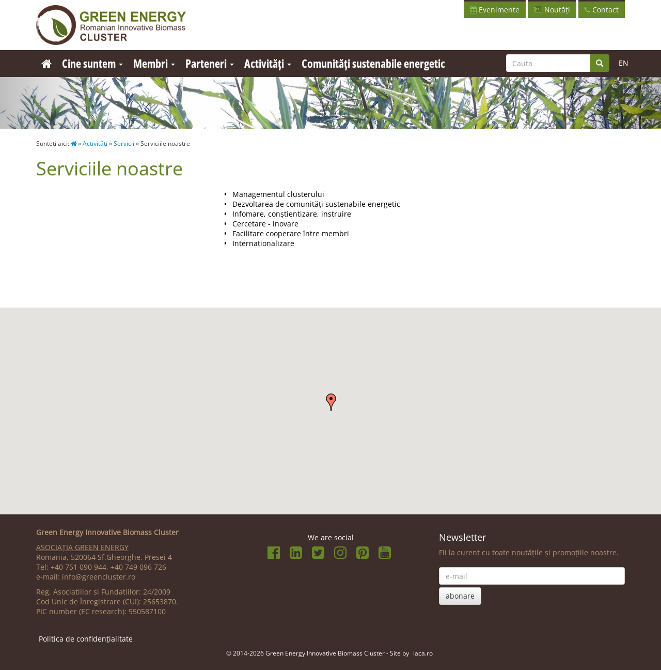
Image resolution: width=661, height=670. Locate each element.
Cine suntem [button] (92, 63)
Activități (95, 143)
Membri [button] (154, 63)
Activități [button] (267, 63)
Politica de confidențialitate (86, 639)
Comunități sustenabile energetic (373, 63)
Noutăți (552, 9)
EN (623, 63)
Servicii (124, 143)
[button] (331, 402)
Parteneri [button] (209, 63)
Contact (602, 9)
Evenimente (495, 9)
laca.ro (423, 653)
